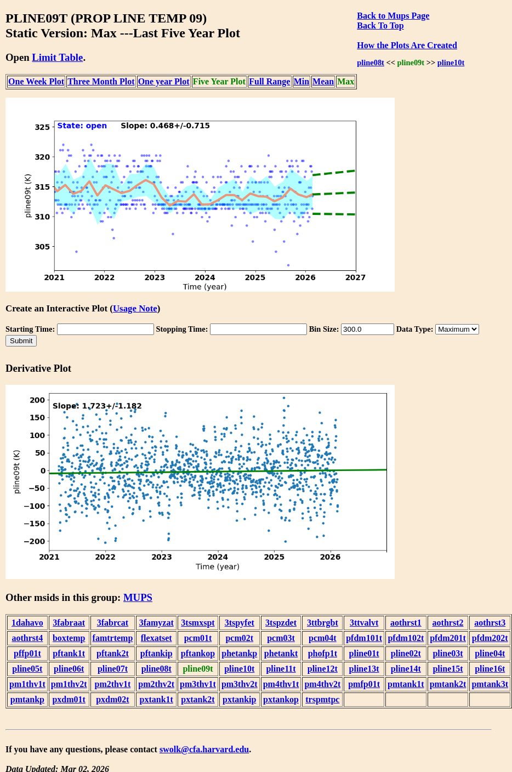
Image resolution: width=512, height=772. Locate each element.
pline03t (448, 653)
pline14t (406, 668)
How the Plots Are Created (407, 45)
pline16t (490, 668)
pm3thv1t (198, 684)
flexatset (156, 638)
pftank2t (112, 653)
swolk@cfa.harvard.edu (204, 749)
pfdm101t (364, 638)
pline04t (490, 653)
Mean (323, 81)
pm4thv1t (281, 684)
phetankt (281, 653)
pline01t (364, 653)
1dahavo (27, 622)
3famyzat (156, 622)
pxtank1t (156, 699)
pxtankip (239, 699)
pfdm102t (406, 638)
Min (301, 81)
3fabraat (69, 622)
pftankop (198, 653)
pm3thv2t (239, 684)
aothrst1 (406, 622)
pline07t (113, 668)
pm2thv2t (156, 684)
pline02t (406, 653)
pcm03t (281, 638)
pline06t (69, 668)
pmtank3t (489, 684)
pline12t (323, 668)
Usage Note (135, 308)
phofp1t (322, 653)
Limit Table (57, 57)
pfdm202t (490, 638)
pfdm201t (448, 638)
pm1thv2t (69, 684)
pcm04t (323, 638)
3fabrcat (112, 622)
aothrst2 (448, 622)
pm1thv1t (27, 684)
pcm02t (239, 638)
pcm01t (198, 638)
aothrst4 (27, 638)
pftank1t (69, 653)
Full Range (269, 81)
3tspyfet (239, 622)
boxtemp (69, 638)
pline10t (451, 62)
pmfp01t (364, 684)
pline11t (280, 668)
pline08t (370, 62)
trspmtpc (322, 699)
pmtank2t (448, 684)
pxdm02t (112, 699)
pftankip (156, 653)
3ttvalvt (364, 622)
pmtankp (27, 699)
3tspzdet (281, 622)
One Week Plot (36, 81)
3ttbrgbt (322, 622)
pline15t (448, 668)
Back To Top (380, 25)
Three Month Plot (100, 81)
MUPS (137, 597)
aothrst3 (489, 622)
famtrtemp (113, 638)
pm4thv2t (322, 684)
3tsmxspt (197, 622)
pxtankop (281, 699)
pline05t (27, 668)
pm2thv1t (113, 684)
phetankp (239, 653)
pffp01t (27, 653)
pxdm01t (68, 699)
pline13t (364, 668)
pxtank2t (197, 699)
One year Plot (164, 81)
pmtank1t (406, 684)
